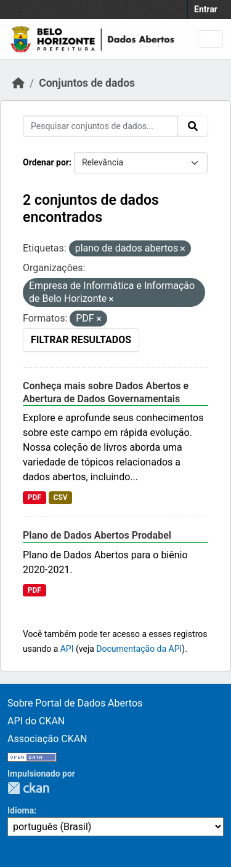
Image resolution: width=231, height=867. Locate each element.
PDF (34, 497)
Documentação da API (139, 649)
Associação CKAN (47, 739)
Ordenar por (46, 162)
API (67, 649)
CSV (60, 497)
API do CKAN (36, 721)
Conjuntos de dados (87, 83)
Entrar (205, 9)
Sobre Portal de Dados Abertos (74, 703)
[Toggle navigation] (210, 39)
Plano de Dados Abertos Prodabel (97, 535)
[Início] (18, 83)
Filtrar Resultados (81, 340)
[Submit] (192, 126)
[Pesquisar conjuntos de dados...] (100, 126)
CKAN (28, 788)
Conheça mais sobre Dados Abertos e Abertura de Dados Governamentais (105, 392)
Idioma (20, 810)
